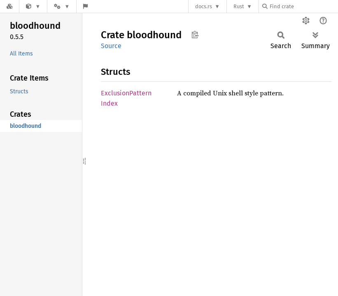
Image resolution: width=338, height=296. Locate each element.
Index (109, 103)
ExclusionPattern (126, 93)
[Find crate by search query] (303, 6)
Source (111, 46)
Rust (238, 6)
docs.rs (203, 6)
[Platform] (61, 6)
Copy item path (195, 35)
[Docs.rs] (9, 6)
